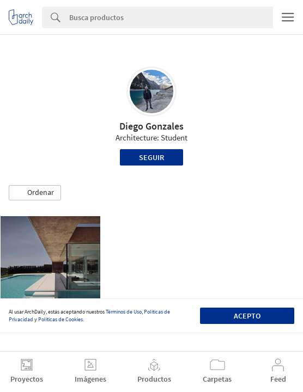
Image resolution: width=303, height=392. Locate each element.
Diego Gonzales (151, 126)
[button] (35, 192)
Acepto (247, 316)
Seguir (151, 157)
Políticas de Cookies (60, 319)
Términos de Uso (124, 311)
